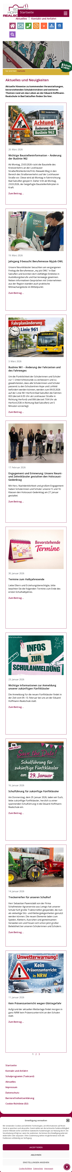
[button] (67, 1120)
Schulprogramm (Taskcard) (20, 1076)
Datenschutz (38, 1168)
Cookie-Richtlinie (25, 1168)
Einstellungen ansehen (36, 1162)
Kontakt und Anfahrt (43, 18)
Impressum (48, 1168)
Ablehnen (36, 1154)
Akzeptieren (36, 1147)
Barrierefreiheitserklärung (20, 1098)
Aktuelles (21, 18)
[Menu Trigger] (65, 13)
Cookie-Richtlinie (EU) (17, 1103)
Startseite (21, 71)
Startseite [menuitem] (27, 12)
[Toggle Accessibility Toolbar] (67, 1167)
